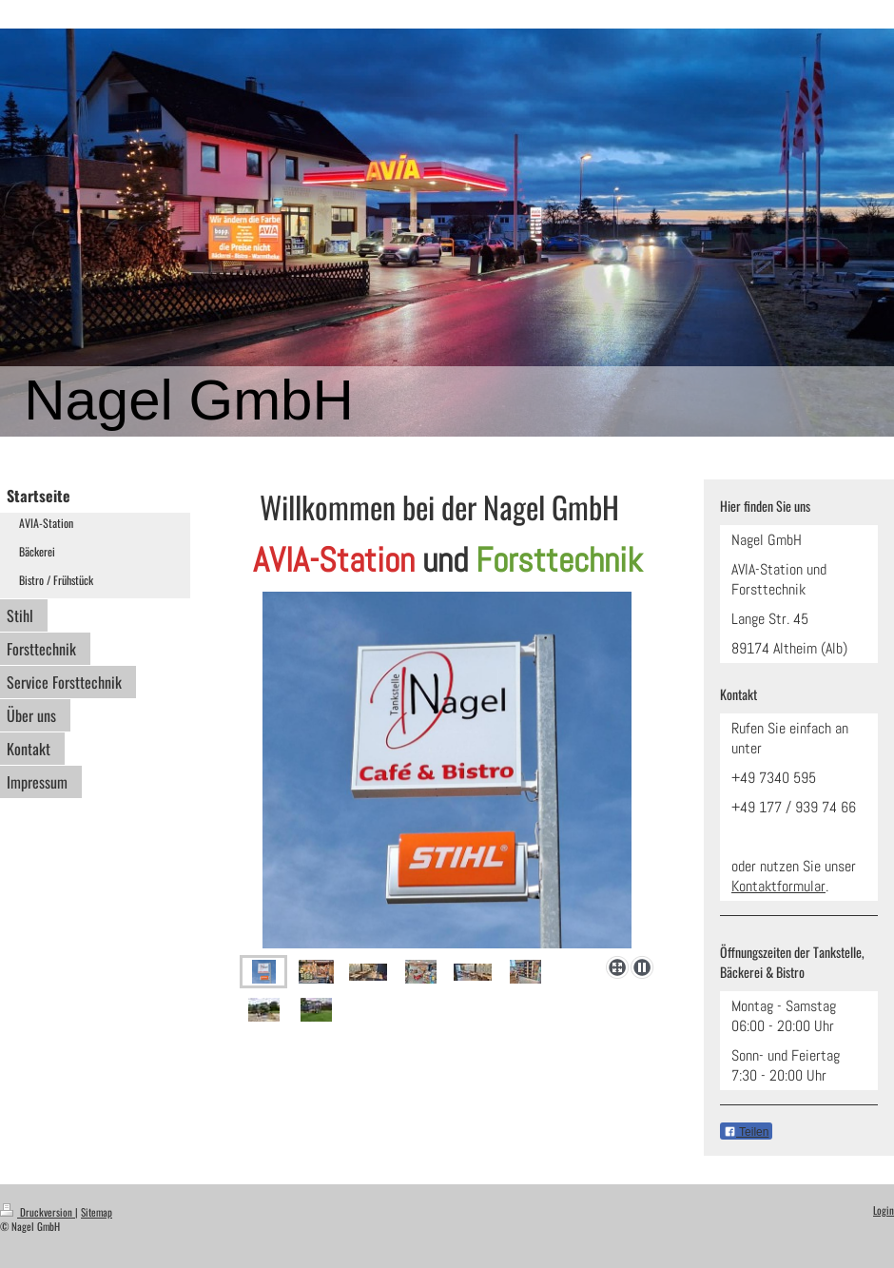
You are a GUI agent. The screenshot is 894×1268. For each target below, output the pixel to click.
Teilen (746, 1132)
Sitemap (96, 1211)
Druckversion (37, 1211)
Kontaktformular (778, 886)
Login (883, 1210)
